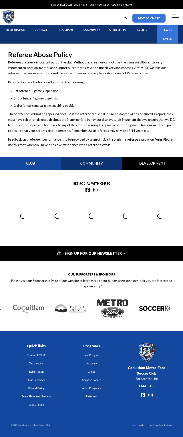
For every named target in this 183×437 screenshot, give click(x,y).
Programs (66, 29)
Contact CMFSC (36, 355)
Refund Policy (36, 388)
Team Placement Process (36, 396)
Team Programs (91, 355)
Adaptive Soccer (91, 380)
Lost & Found (36, 404)
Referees (91, 396)
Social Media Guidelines (160, 425)
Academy (91, 363)
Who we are (36, 363)
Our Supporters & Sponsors (91, 274)
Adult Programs (91, 388)
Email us (146, 386)
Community (91, 29)
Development (152, 163)
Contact (41, 29)
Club (30, 163)
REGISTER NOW (121, 4)
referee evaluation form (144, 139)
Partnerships (117, 29)
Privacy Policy (139, 425)
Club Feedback (36, 380)
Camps (91, 371)
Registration (15, 29)
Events (142, 29)
